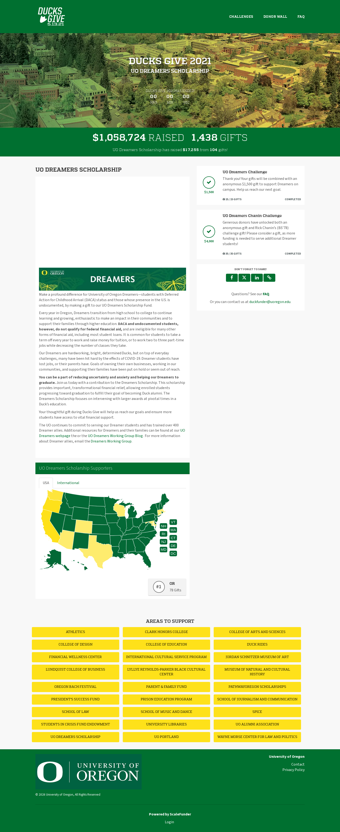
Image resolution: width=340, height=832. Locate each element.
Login (169, 822)
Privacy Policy (293, 769)
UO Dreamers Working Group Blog (115, 435)
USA (46, 482)
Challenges (241, 16)
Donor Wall (275, 16)
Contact (298, 764)
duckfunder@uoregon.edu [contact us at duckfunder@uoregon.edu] (269, 301)
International (68, 482)
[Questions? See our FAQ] (266, 294)
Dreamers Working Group (111, 441)
